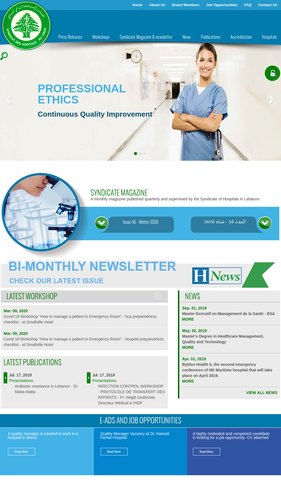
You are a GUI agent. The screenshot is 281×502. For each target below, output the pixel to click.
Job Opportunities (221, 5)
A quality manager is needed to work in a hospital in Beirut (43, 435)
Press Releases (70, 37)
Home (137, 5)
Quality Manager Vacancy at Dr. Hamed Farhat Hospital (134, 435)
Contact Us (267, 5)
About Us (157, 5)
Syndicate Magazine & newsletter (146, 37)
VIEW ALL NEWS (261, 392)
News (186, 37)
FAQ (248, 5)
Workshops (100, 37)
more (188, 319)
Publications (210, 37)
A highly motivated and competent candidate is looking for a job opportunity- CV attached (231, 435)
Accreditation (241, 37)
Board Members (185, 5)
